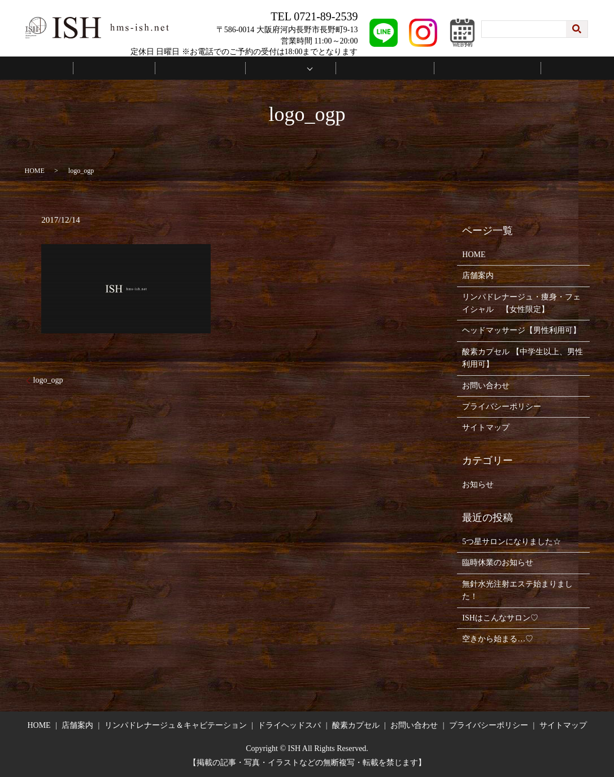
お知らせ (478, 484)
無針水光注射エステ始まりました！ (517, 589)
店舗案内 (212, 67)
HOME (142, 67)
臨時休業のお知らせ (497, 562)
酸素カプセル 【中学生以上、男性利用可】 (522, 356)
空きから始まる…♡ (497, 638)
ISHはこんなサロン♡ (500, 617)
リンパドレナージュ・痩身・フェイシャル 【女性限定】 (521, 302)
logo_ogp (48, 379)
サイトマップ (486, 427)
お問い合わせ (460, 67)
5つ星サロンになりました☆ (511, 541)
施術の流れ (373, 67)
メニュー (287, 67)
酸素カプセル (356, 724)
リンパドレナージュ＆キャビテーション (175, 724)
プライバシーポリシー (501, 406)
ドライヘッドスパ (289, 724)
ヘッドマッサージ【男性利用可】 (521, 329)
